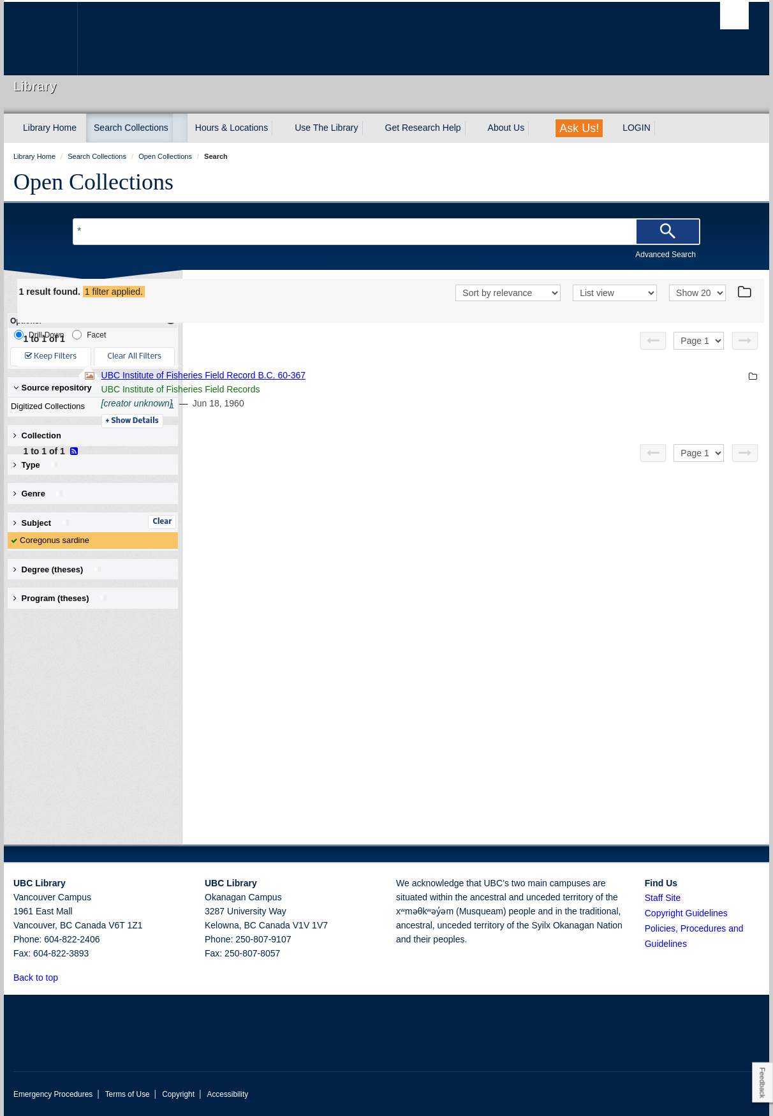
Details (306, 421)
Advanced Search (665, 254)
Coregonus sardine (54, 540)
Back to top (41, 977)
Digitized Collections (90, 406)
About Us (506, 128)
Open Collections (93, 182)
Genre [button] (38, 493)
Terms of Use (127, 1094)
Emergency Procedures (52, 1094)
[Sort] (508, 293)
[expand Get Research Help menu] (472, 128)
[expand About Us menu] (535, 128)
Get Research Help (423, 128)
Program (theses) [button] (60, 598)
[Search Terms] (386, 231)
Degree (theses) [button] (57, 569)
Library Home (50, 128)
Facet (89, 334)
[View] (615, 293)
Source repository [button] (52, 387)
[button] (65, 977)
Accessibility (227, 1094)
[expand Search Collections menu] (180, 128)
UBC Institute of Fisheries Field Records (355, 389)
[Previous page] (653, 341)
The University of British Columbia (40, 38)
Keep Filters (51, 356)
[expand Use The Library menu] (370, 128)
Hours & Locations (231, 128)
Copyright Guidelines (686, 913)
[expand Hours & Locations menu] (279, 128)
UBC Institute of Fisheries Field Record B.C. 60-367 (378, 375)
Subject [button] (41, 523)
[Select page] (699, 341)
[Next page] (745, 341)
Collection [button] (37, 435)
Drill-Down (39, 334)
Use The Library (326, 128)
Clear (162, 522)
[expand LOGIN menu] (662, 128)
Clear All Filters (134, 356)
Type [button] (36, 465)
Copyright (178, 1094)
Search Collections (131, 128)
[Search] (668, 231)
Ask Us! (579, 128)
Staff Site (663, 898)
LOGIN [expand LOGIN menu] (636, 128)
